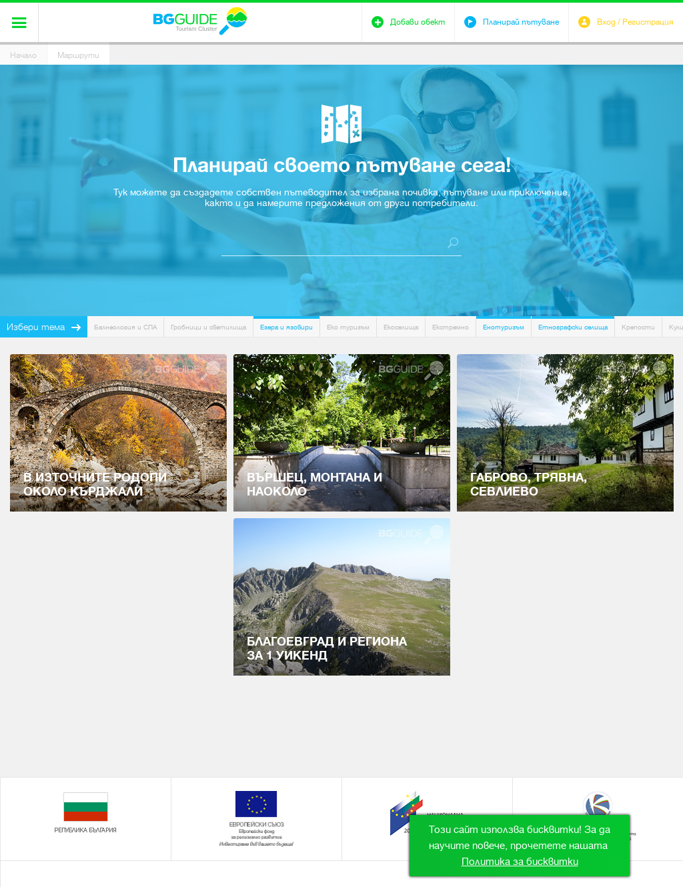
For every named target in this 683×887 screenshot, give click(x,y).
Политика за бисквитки (520, 862)
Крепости (638, 327)
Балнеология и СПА (125, 327)
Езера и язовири (286, 327)
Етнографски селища (573, 327)
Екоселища (401, 327)
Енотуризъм (503, 327)
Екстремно (450, 327)
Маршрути (78, 55)
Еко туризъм (348, 327)
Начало (23, 55)
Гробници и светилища (208, 327)
